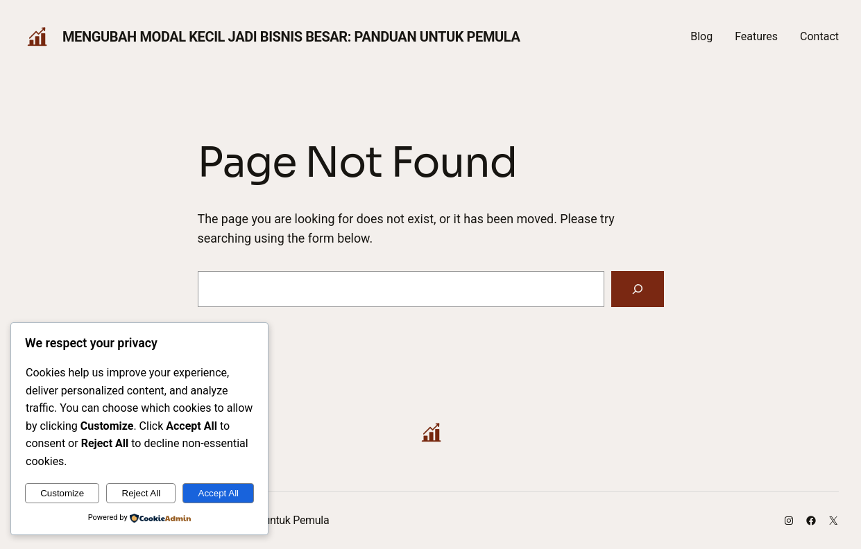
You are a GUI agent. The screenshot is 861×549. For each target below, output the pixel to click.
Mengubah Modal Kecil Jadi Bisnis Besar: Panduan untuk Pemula (291, 36)
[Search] (637, 289)
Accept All (218, 493)
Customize (62, 493)
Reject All (141, 493)
